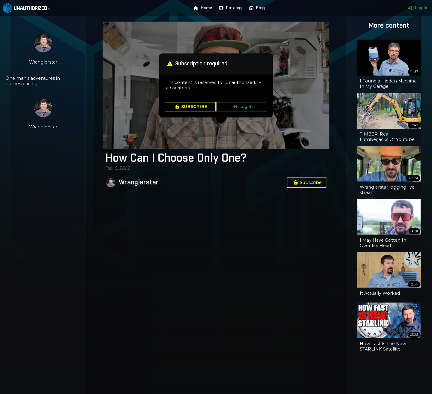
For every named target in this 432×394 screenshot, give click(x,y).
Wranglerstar (139, 182)
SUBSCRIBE (190, 106)
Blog (255, 8)
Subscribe (307, 182)
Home (201, 8)
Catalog (229, 8)
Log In (416, 8)
